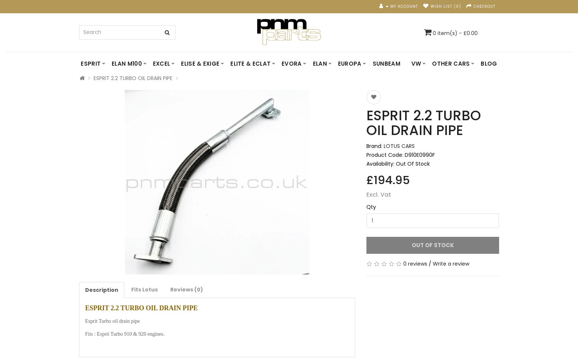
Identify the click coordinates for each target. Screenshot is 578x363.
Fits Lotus (144, 289)
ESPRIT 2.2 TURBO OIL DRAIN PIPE (133, 78)
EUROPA (350, 64)
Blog (489, 64)
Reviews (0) (186, 289)
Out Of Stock (433, 245)
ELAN (320, 64)
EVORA (292, 64)
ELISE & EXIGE (200, 64)
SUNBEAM (386, 64)
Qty (371, 207)
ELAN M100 (127, 64)
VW (416, 64)
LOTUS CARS (399, 146)
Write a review (451, 263)
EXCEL (161, 64)
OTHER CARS (451, 64)
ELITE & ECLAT (250, 64)
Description (101, 290)
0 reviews (415, 263)
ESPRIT (91, 64)
